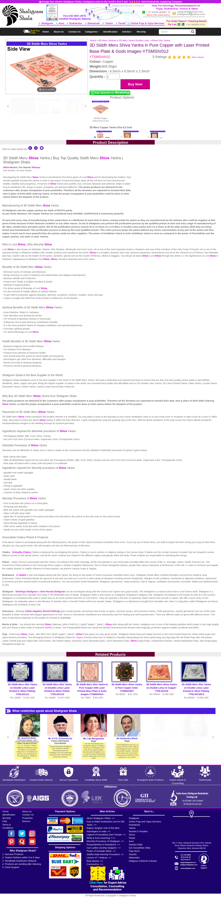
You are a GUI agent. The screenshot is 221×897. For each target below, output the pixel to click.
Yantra (92, 40)
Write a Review (198, 57)
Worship (141, 31)
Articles (127, 31)
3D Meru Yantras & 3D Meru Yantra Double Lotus (124, 40)
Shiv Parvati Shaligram (52, 591)
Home (46, 31)
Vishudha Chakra (21, 552)
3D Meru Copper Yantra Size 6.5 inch (100, 111)
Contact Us (74, 31)
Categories (92, 31)
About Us (59, 31)
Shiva (33, 158)
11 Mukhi (21, 575)
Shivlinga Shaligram (26, 591)
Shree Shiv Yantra (161, 40)
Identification (110, 31)
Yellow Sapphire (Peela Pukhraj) (42, 611)
